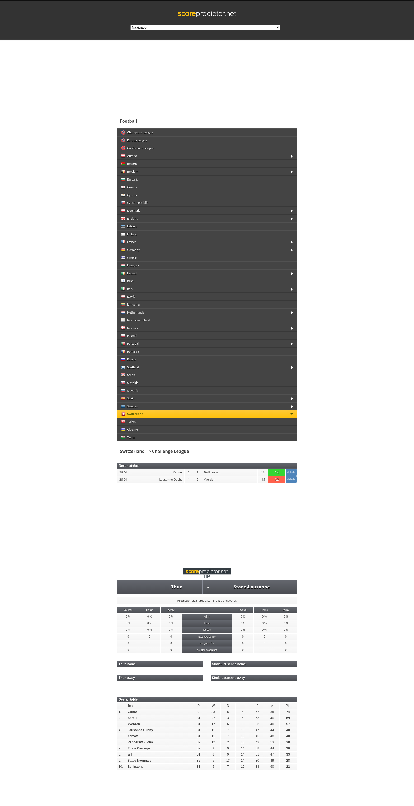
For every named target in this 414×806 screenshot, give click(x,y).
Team (131, 706)
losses (207, 629)
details (291, 472)
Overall (128, 610)
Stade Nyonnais (139, 760)
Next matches (129, 465)
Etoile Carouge (139, 748)
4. (120, 730)
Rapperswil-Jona (140, 742)
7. (120, 748)
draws (206, 623)
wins (207, 616)
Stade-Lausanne (252, 587)
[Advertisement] (241, 78)
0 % (128, 616)
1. (120, 712)
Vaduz (132, 712)
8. (120, 754)
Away (171, 610)
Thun (177, 587)
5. (120, 736)
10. (121, 766)
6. (120, 742)
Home (149, 610)
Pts (288, 706)
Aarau (132, 718)
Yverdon (134, 724)
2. (120, 718)
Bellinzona (135, 766)
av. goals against (207, 649)
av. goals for (207, 643)
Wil (130, 754)
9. (120, 760)
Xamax (133, 736)
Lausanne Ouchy (140, 730)
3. (120, 724)
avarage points (207, 636)
